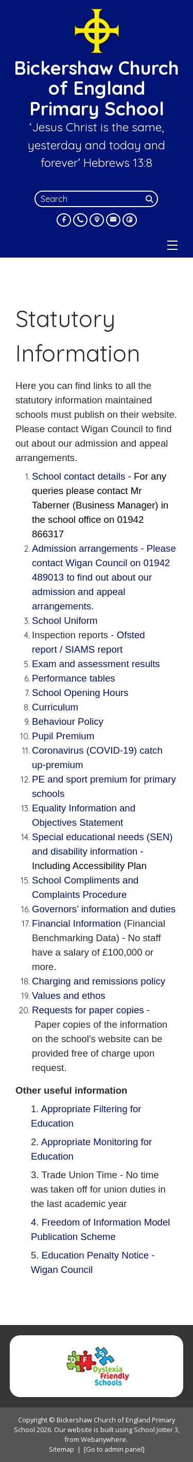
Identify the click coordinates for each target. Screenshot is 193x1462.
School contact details (80, 476)
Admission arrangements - (104, 577)
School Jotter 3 (156, 1429)
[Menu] (172, 245)
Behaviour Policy (67, 721)
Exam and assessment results (96, 663)
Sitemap (61, 1449)
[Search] (151, 199)
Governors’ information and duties (104, 909)
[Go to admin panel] (114, 1449)
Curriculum (56, 707)
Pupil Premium (63, 735)
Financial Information (76, 923)
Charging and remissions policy (98, 981)
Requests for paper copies (88, 1010)
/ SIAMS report (91, 649)
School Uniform (64, 620)
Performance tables (73, 678)
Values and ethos (69, 995)
